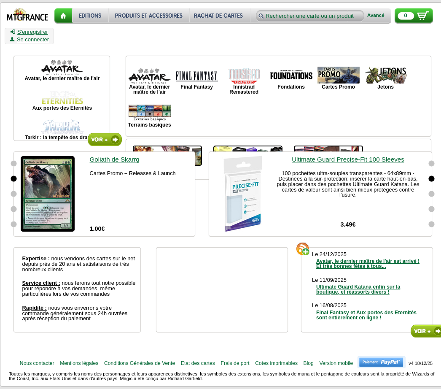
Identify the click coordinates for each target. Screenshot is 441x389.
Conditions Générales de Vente (139, 363)
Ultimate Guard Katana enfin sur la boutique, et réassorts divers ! (358, 289)
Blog (309, 363)
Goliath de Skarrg (115, 159)
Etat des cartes (198, 363)
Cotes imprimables (276, 363)
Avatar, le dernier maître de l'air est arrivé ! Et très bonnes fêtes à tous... (367, 264)
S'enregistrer (29, 32)
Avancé (376, 15)
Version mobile (336, 363)
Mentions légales (79, 363)
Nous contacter (37, 363)
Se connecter (29, 40)
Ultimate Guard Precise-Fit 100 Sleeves (348, 159)
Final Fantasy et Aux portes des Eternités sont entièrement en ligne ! (366, 315)
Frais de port (234, 363)
